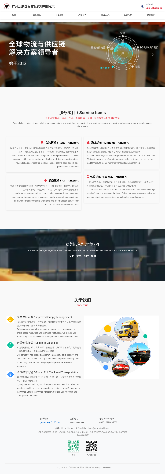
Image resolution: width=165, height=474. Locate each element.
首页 (14, 15)
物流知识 (128, 15)
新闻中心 (105, 15)
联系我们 (151, 15)
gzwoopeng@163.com (50, 422)
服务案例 (37, 15)
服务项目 (60, 15)
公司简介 (82, 15)
